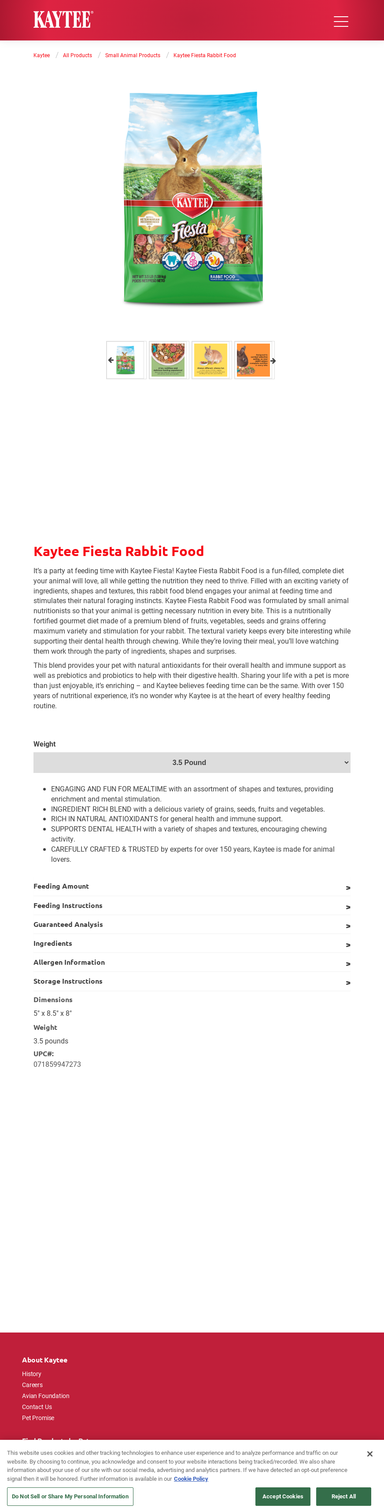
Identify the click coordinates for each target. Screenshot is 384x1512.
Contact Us (37, 1406)
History (31, 1373)
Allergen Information (69, 962)
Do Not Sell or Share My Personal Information (70, 1496)
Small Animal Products (132, 55)
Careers (32, 1384)
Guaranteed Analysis (68, 924)
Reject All (344, 1496)
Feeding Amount (61, 885)
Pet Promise (38, 1417)
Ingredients (52, 943)
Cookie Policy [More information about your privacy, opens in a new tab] (191, 1479)
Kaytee (41, 55)
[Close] (370, 1454)
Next (273, 360)
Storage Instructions (68, 980)
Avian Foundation (46, 1395)
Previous (110, 360)
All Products (77, 55)
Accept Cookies (282, 1496)
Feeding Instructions (68, 905)
